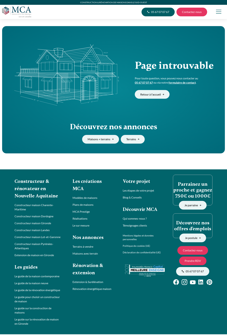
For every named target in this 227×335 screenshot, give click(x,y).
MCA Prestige (81, 212)
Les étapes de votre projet (138, 190)
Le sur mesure (81, 225)
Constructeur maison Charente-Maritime (34, 207)
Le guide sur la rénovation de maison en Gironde (37, 322)
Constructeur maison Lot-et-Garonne (37, 237)
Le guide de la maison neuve (31, 283)
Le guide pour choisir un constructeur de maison (37, 300)
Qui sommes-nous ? (135, 218)
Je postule (193, 237)
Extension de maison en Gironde (34, 255)
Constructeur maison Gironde (33, 223)
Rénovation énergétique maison (92, 289)
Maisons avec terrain (85, 254)
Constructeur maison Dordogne (34, 216)
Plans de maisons (83, 205)
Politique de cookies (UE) (136, 246)
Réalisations (80, 218)
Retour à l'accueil (152, 94)
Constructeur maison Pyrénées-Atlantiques (34, 246)
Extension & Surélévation (88, 282)
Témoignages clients (135, 225)
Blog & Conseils (132, 197)
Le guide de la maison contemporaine (37, 277)
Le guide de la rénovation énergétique (37, 290)
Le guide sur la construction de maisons (33, 311)
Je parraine (192, 205)
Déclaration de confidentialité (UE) (142, 252)
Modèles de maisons (85, 198)
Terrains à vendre (83, 247)
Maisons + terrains (101, 139)
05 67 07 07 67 (158, 11)
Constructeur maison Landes (32, 230)
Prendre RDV (193, 260)
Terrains (132, 139)
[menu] (218, 12)
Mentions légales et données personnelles (138, 237)
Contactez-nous (192, 11)
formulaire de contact (182, 82)
